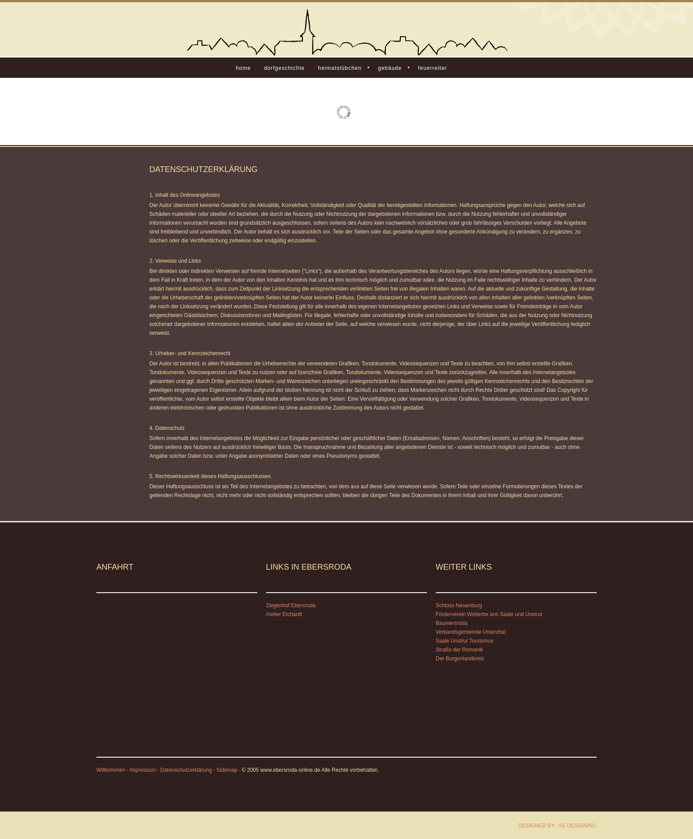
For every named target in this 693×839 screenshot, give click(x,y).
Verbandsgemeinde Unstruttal (471, 632)
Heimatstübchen (340, 68)
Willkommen (110, 770)
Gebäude (390, 68)
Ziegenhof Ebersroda (291, 605)
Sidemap (226, 770)
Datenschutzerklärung (186, 770)
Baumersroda (452, 623)
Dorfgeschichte (284, 68)
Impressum (142, 770)
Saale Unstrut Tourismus (465, 641)
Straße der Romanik (459, 650)
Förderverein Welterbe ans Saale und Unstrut (489, 614)
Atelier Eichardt (284, 614)
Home (243, 68)
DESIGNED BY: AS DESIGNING (554, 826)
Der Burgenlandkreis (460, 658)
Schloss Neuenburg (459, 605)
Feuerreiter (432, 68)
